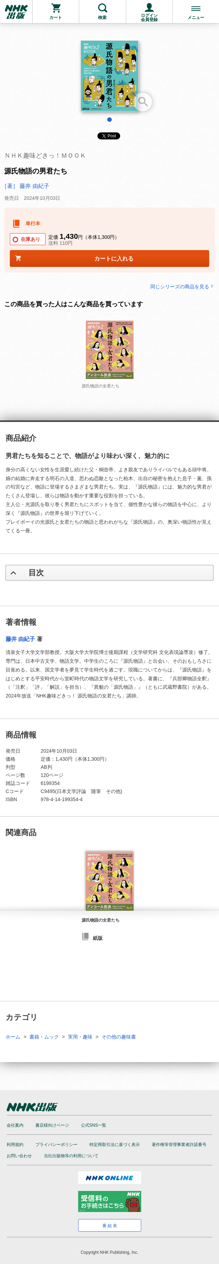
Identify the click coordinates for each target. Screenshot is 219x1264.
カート (55, 17)
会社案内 (15, 1125)
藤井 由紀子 (20, 639)
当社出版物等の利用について (71, 1155)
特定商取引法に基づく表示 (114, 1144)
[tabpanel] (109, 78)
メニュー (195, 17)
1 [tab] (109, 119)
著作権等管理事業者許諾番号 (179, 1144)
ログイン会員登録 (149, 17)
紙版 (98, 938)
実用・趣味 (80, 1037)
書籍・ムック (44, 1037)
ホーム (13, 1037)
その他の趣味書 (119, 1037)
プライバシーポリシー (56, 1144)
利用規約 (15, 1144)
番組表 (110, 1225)
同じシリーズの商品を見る (182, 286)
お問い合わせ (19, 1155)
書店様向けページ (52, 1125)
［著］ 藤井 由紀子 (25, 186)
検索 (102, 17)
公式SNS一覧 (94, 1125)
